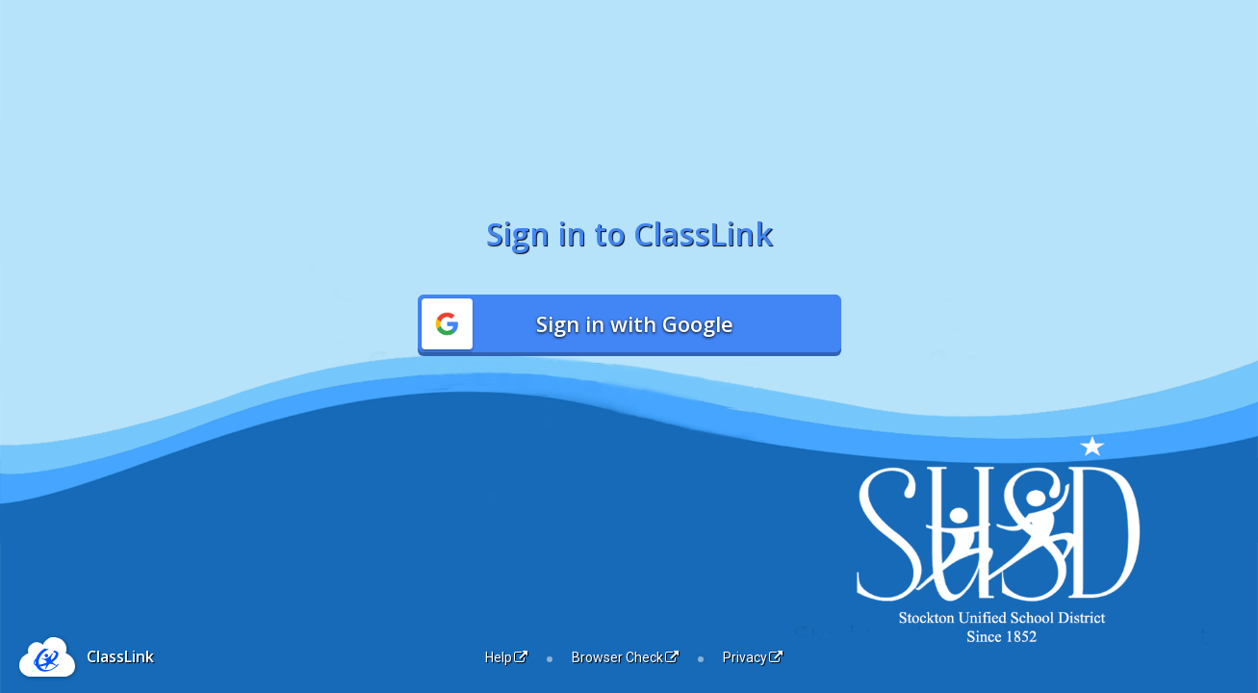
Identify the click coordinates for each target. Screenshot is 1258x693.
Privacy (753, 657)
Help (506, 657)
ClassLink (120, 656)
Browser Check (625, 657)
